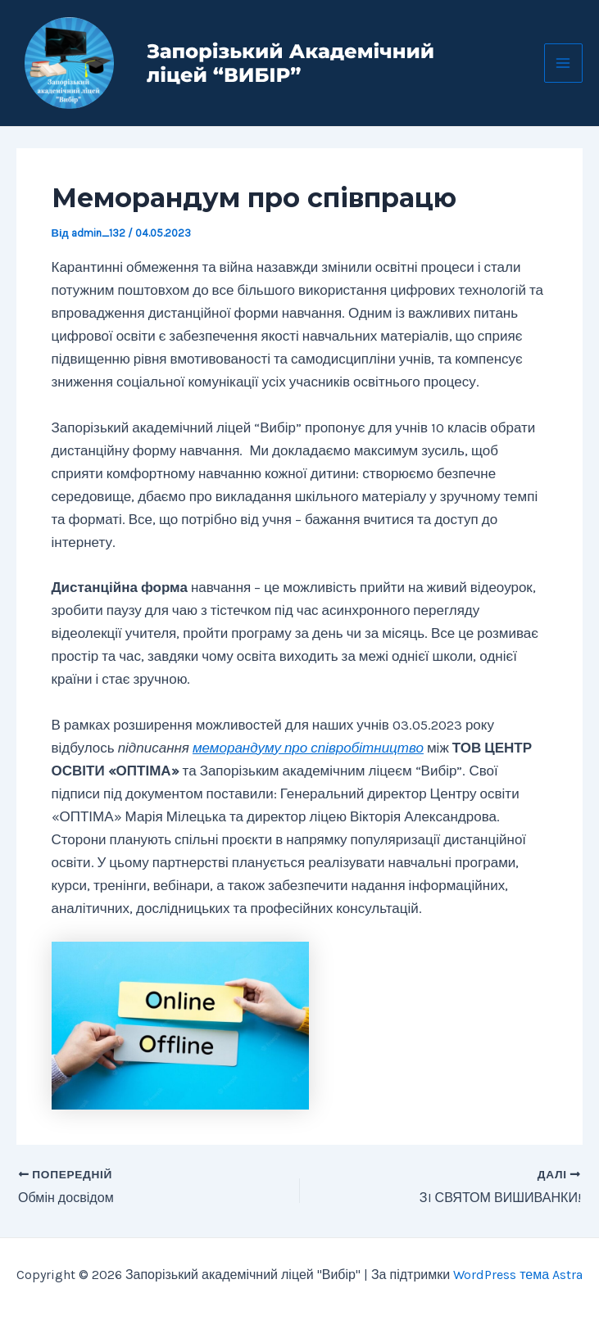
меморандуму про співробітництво (308, 747)
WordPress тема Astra (518, 1274)
